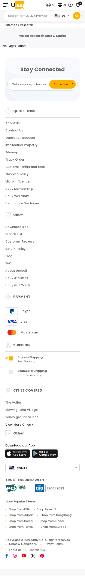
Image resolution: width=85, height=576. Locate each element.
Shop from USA (19, 509)
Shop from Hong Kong (56, 515)
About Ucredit (16, 270)
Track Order (14, 159)
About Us (12, 123)
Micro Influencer (18, 181)
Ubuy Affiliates (16, 278)
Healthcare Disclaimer (22, 203)
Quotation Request (20, 138)
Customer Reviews (19, 241)
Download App (17, 227)
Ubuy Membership (19, 189)
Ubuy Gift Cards (17, 285)
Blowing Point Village (21, 410)
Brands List (13, 234)
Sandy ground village (22, 417)
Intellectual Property (21, 145)
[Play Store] (45, 454)
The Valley (13, 402)
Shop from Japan (21, 515)
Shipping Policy (16, 174)
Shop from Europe (53, 527)
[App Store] (18, 454)
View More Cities (19, 424)
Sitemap (11, 152)
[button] (51, 5)
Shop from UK (46, 509)
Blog (8, 256)
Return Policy (15, 249)
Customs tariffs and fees (25, 167)
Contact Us (14, 130)
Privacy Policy (53, 544)
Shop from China (52, 521)
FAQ (8, 263)
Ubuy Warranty (17, 196)
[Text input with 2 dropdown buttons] (28, 15)
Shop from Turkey (21, 527)
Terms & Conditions (23, 544)
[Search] (77, 16)
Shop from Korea (21, 521)
